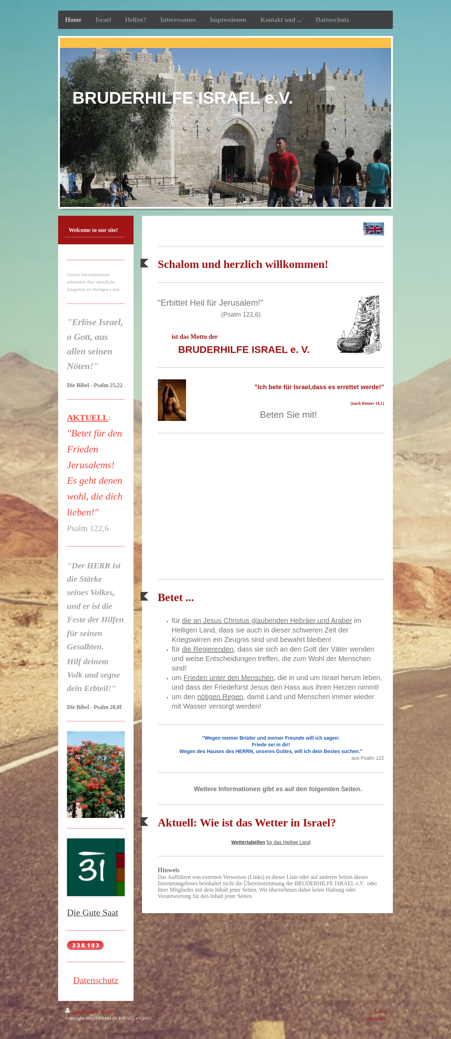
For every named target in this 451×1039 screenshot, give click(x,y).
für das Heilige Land (289, 842)
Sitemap (108, 1011)
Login (380, 1011)
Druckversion (82, 1011)
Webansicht (375, 1017)
